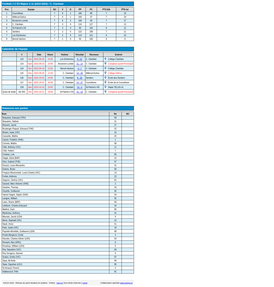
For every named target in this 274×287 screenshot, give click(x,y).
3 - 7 (80, 68)
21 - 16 (80, 92)
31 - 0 (79, 87)
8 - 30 (79, 78)
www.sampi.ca (126, 283)
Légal (84, 283)
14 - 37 (80, 82)
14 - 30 (80, 73)
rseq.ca (60, 283)
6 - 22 (79, 59)
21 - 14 (80, 64)
